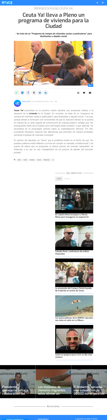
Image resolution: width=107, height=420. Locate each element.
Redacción (26, 101)
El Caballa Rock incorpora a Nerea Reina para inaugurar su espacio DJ (72, 215)
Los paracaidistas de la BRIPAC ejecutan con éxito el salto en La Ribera (74, 319)
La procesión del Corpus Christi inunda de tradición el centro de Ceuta (73, 289)
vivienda (32, 160)
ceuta (19, 160)
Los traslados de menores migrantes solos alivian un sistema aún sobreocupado (51, 393)
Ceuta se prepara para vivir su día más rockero (73, 355)
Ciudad (39, 160)
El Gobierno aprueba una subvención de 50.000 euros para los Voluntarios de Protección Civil (89, 393)
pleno (25, 160)
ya (53, 160)
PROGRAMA (47, 160)
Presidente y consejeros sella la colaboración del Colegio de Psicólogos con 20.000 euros (17, 393)
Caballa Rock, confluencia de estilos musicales (72, 252)
